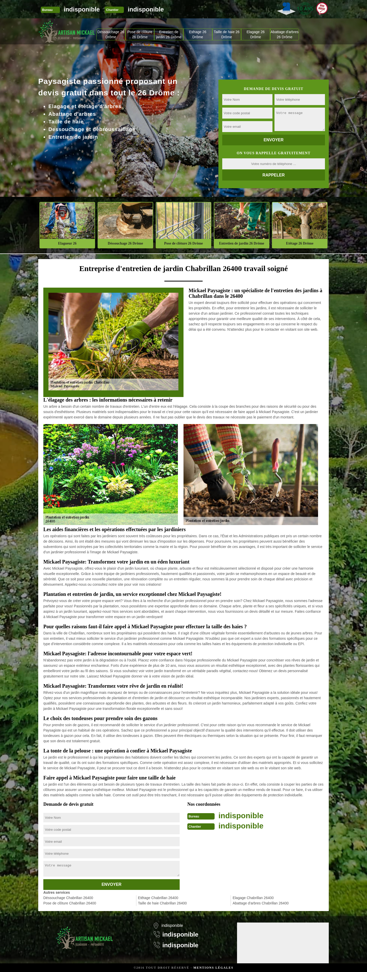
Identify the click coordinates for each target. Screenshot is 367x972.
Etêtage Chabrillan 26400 (158, 898)
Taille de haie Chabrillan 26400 (162, 903)
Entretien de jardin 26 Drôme (168, 34)
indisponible (82, 9)
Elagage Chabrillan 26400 (253, 898)
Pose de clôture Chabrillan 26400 (69, 903)
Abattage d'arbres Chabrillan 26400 (261, 903)
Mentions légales (213, 967)
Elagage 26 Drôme (256, 34)
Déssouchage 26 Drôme (110, 34)
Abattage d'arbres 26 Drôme (285, 34)
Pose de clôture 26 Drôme (139, 34)
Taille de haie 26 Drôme (227, 34)
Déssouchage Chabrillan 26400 (68, 898)
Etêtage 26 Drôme (197, 34)
